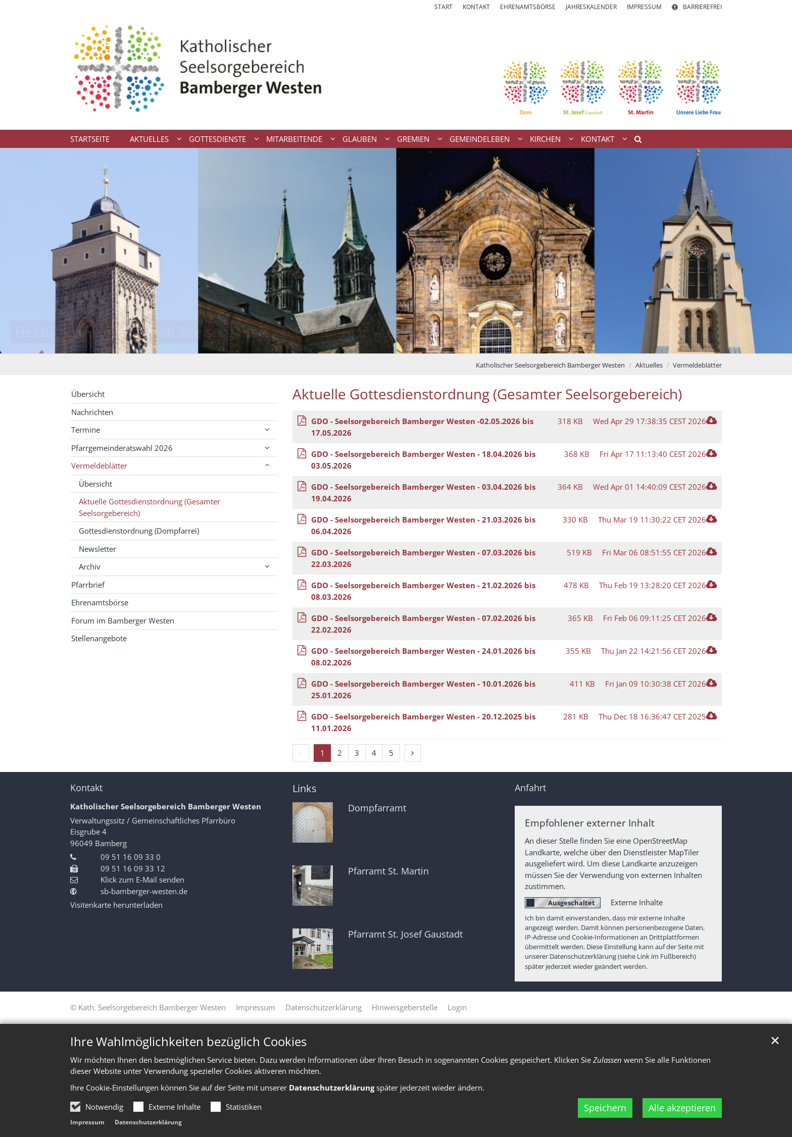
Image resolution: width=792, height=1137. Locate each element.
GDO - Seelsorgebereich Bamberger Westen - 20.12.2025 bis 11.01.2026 (423, 722)
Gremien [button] (413, 139)
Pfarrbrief (88, 585)
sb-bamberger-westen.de (144, 891)
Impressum (87, 1122)
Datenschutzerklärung (331, 1087)
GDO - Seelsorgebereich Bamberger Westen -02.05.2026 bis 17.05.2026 (422, 427)
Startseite (90, 139)
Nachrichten (92, 412)
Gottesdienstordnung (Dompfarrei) (139, 531)
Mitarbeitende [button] (294, 139)
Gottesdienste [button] (217, 139)
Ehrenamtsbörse (99, 602)
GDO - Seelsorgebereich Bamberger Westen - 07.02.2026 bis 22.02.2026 (423, 624)
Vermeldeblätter (697, 365)
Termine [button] (85, 430)
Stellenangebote (99, 638)
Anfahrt (530, 788)
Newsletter (97, 549)
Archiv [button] (90, 566)
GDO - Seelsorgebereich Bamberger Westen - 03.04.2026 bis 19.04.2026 (423, 492)
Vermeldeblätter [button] (99, 465)
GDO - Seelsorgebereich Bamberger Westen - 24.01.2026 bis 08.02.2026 (423, 656)
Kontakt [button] (597, 139)
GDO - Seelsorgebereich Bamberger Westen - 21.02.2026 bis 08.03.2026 (423, 591)
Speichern (605, 1108)
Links (304, 788)
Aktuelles (649, 365)
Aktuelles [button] (149, 139)
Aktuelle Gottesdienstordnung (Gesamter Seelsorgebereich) (487, 394)
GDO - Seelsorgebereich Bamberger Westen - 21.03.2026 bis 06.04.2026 (423, 525)
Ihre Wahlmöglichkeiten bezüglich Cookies (188, 1041)
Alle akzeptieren (682, 1108)
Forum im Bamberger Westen (122, 620)
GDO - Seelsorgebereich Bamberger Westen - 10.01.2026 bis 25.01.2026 (423, 689)
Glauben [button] (359, 139)
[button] (634, 141)
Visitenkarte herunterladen (116, 905)
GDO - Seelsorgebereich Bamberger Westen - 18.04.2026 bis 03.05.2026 (423, 460)
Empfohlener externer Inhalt (590, 822)
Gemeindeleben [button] (480, 139)
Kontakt (86, 788)
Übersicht (88, 394)
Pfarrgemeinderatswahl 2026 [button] (122, 448)
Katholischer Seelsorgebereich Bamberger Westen (550, 365)
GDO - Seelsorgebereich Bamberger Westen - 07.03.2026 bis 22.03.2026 (423, 558)
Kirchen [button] (545, 139)
